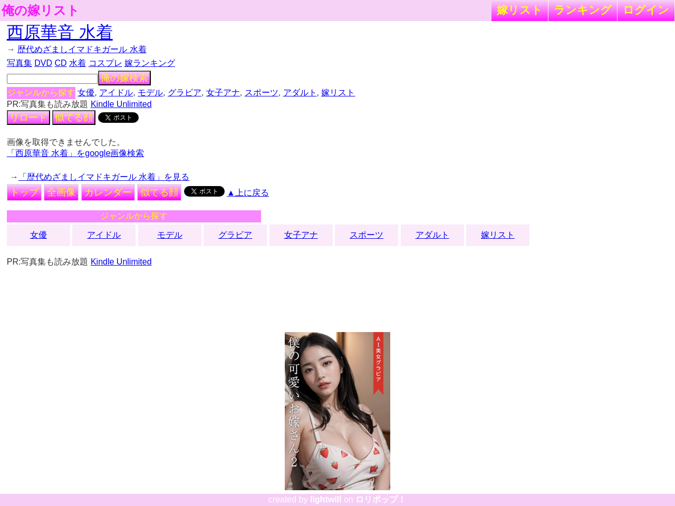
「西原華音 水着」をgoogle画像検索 (75, 153)
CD (60, 63)
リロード (28, 117)
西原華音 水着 (60, 32)
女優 (86, 92)
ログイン (646, 10)
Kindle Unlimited (121, 104)
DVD (43, 63)
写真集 (19, 63)
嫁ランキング (149, 63)
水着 (77, 63)
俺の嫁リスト (41, 10)
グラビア (184, 92)
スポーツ (261, 92)
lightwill (326, 499)
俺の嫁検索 (124, 78)
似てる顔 (74, 117)
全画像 (61, 192)
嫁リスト (520, 10)
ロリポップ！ (380, 499)
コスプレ (105, 63)
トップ (24, 192)
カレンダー (108, 192)
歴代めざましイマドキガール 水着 (81, 49)
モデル (150, 92)
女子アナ (223, 92)
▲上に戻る (248, 192)
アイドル (116, 92)
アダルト (300, 92)
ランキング (583, 10)
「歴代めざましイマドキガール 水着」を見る (103, 176)
